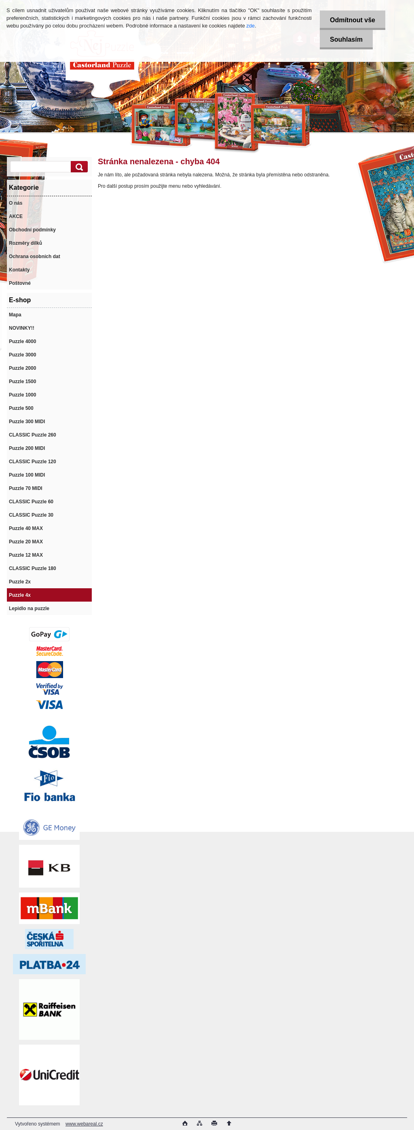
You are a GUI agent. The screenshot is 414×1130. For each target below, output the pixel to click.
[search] (78, 167)
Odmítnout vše (352, 20)
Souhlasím (346, 39)
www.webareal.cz (84, 1124)
